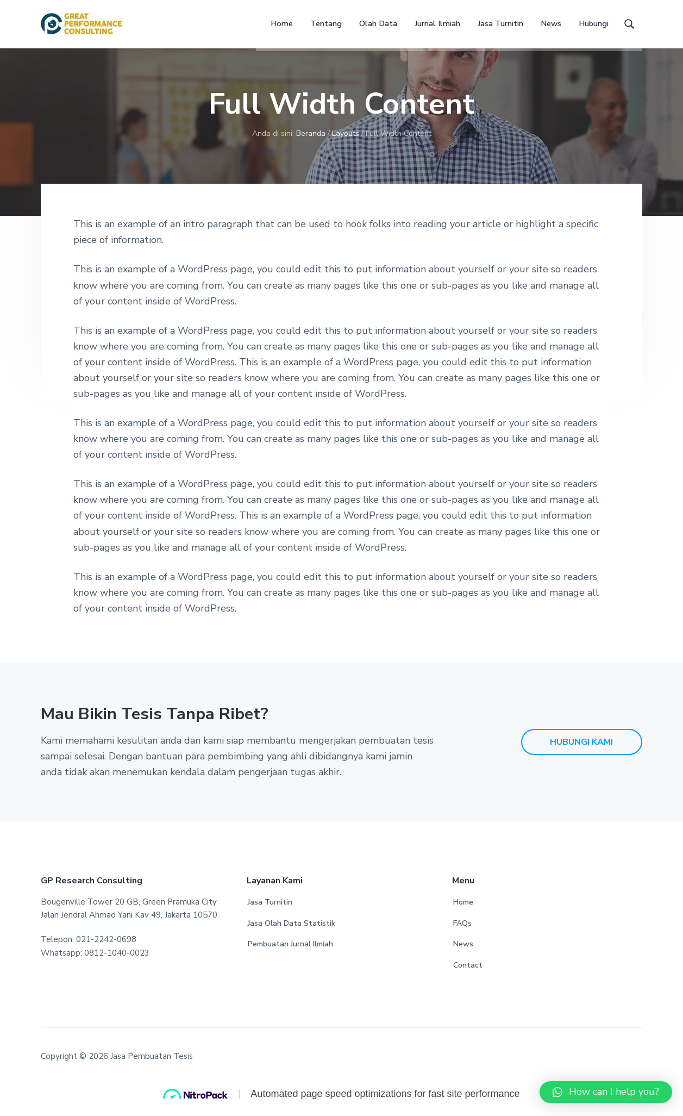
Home (463, 914)
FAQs (462, 936)
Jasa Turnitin (270, 914)
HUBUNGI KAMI (581, 754)
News (463, 956)
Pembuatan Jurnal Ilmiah (290, 956)
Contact (468, 977)
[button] (606, 1092)
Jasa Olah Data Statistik (291, 936)
